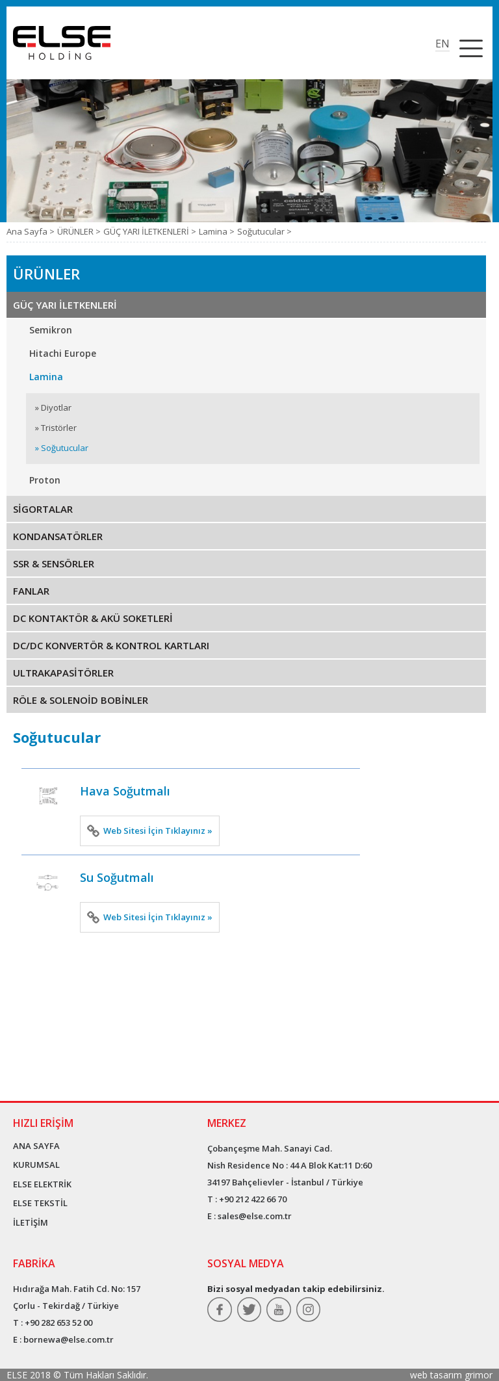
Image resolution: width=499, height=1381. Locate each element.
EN (442, 43)
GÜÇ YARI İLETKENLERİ (65, 304)
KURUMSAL (36, 1164)
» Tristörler (56, 427)
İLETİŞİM (30, 1222)
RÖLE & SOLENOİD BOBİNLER (80, 699)
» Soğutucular (61, 448)
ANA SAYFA (36, 1146)
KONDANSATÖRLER (58, 536)
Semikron (50, 330)
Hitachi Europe (62, 353)
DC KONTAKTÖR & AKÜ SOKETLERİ (93, 618)
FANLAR (31, 590)
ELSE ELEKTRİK (42, 1184)
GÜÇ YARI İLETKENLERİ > (149, 231)
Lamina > (217, 231)
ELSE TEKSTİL (40, 1203)
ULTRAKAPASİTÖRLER (63, 672)
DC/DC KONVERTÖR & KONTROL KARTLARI (111, 645)
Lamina (46, 376)
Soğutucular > (264, 231)
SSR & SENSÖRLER (53, 563)
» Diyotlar (53, 407)
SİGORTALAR (43, 508)
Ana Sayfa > (30, 231)
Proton (44, 480)
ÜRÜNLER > (79, 231)
